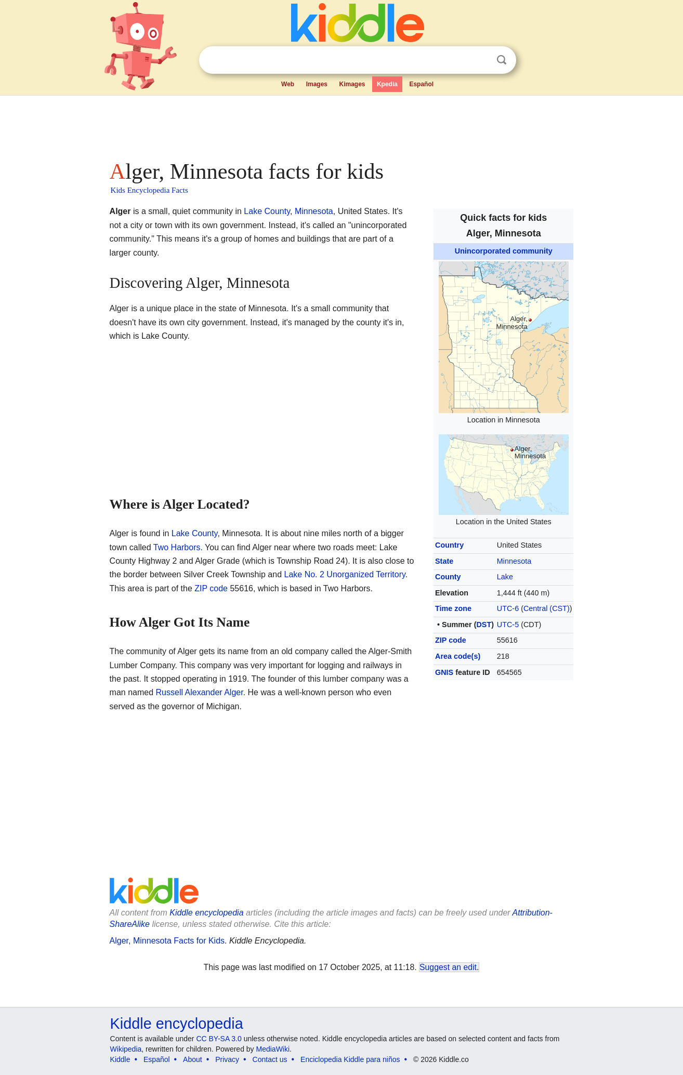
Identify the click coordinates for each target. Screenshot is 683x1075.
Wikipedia (126, 1049)
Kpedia (387, 84)
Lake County (267, 211)
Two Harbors (177, 547)
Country (449, 545)
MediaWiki (273, 1049)
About (192, 1059)
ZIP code (450, 640)
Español (421, 84)
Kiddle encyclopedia (206, 912)
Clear (480, 60)
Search (501, 60)
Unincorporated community (504, 251)
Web (287, 84)
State (444, 561)
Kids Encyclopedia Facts (149, 190)
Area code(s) (457, 656)
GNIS (444, 672)
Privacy (227, 1059)
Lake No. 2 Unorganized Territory (344, 574)
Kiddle (120, 1059)
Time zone (453, 608)
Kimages (352, 84)
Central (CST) (546, 608)
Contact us (270, 1059)
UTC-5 (508, 624)
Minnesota (514, 561)
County (448, 577)
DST (483, 624)
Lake (505, 577)
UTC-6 (508, 608)
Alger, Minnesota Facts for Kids (167, 940)
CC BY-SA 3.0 (218, 1038)
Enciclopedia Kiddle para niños (350, 1059)
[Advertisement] (341, 124)
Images (316, 84)
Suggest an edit (448, 967)
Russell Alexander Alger (199, 692)
